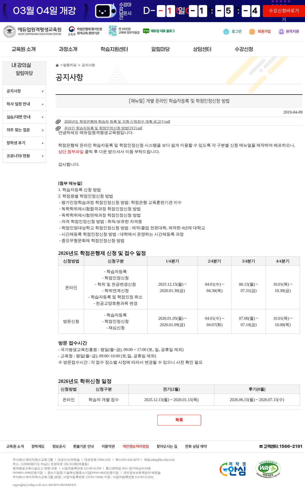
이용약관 (108, 446)
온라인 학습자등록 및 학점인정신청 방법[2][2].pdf (103, 128)
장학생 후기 (16, 143)
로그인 (232, 31)
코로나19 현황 (18, 155)
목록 (179, 420)
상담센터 (202, 49)
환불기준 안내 (83, 446)
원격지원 (288, 31)
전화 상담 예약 (196, 446)
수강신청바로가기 (284, 12)
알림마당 (160, 49)
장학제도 (38, 446)
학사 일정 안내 (18, 104)
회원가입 (260, 31)
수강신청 (244, 49)
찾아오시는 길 (167, 446)
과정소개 (68, 49)
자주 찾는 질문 (18, 130)
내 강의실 (21, 65)
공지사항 (14, 91)
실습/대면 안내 (18, 117)
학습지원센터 (114, 49)
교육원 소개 (24, 49)
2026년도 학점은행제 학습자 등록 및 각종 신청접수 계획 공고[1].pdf (117, 122)
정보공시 (59, 446)
